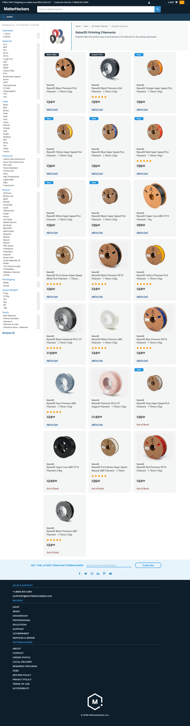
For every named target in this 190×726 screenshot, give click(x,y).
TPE (5, 97)
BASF (5, 199)
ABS (5, 47)
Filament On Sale (10, 324)
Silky (5, 182)
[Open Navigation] (7, 17)
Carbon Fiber (8, 71)
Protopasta (8, 248)
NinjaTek (7, 234)
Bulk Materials (9, 315)
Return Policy (22, 675)
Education (19, 624)
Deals (5, 312)
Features (7, 155)
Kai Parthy (7, 219)
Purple (6, 134)
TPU (5, 94)
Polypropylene (9, 91)
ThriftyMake (8, 269)
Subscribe (148, 565)
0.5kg (5, 293)
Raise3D (7, 254)
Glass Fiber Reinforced (13, 162)
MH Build (7, 225)
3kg (4, 302)
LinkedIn (98, 573)
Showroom (20, 615)
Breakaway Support (12, 76)
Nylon (5, 65)
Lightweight (8, 179)
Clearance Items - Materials (15, 327)
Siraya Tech (8, 257)
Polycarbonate (9, 85)
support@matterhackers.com (32, 596)
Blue (5, 107)
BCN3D (6, 202)
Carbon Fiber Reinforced (14, 159)
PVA (5, 73)
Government (21, 633)
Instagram (92, 573)
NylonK (6, 240)
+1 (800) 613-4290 (80, 2)
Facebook (79, 573)
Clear (5, 113)
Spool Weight (10, 290)
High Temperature (11, 176)
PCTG (5, 56)
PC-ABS (6, 88)
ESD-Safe (7, 165)
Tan (4, 145)
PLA (5, 44)
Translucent (8, 185)
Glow (5, 174)
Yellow (6, 151)
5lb (4, 305)
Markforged (8, 231)
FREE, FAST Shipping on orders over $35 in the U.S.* (27, 2)
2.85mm (6, 36)
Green (6, 122)
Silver (5, 143)
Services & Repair (24, 637)
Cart (176, 2)
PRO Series (8, 246)
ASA (5, 62)
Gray (5, 119)
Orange (6, 128)
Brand (6, 190)
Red (5, 140)
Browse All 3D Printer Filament (20, 25)
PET (5, 50)
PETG (5, 53)
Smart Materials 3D (11, 260)
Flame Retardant (10, 168)
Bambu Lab (8, 196)
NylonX (6, 243)
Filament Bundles (11, 318)
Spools (6, 286)
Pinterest (104, 573)
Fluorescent (8, 171)
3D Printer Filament (99, 26)
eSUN (5, 208)
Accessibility (21, 688)
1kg (4, 299)
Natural (6, 125)
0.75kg (6, 296)
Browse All (8, 332)
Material (7, 41)
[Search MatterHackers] (157, 9)
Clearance (7, 321)
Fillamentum (8, 210)
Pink (5, 131)
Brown (6, 110)
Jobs (16, 670)
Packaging (8, 279)
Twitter (86, 573)
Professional (21, 620)
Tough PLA (8, 59)
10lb (5, 308)
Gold (5, 116)
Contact (18, 653)
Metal (5, 68)
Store (86, 26)
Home (78, 26)
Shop (16, 607)
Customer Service (62, 2)
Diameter (7, 30)
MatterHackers (10, 222)
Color (5, 101)
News (16, 611)
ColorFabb (7, 205)
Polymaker (8, 251)
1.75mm (6, 34)
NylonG (6, 237)
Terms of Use (21, 683)
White (5, 148)
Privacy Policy (22, 679)
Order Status (21, 657)
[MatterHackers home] (95, 702)
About (17, 648)
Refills (6, 283)
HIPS (5, 82)
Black (5, 105)
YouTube (110, 573)
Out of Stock (143, 424)
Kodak (6, 213)
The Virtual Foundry (11, 266)
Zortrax (6, 275)
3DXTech (7, 193)
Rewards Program (25, 666)
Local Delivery (22, 661)
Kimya (6, 216)
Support (18, 629)
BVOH (6, 79)
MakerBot (7, 228)
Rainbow (7, 137)
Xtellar (6, 263)
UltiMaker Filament (11, 272)
